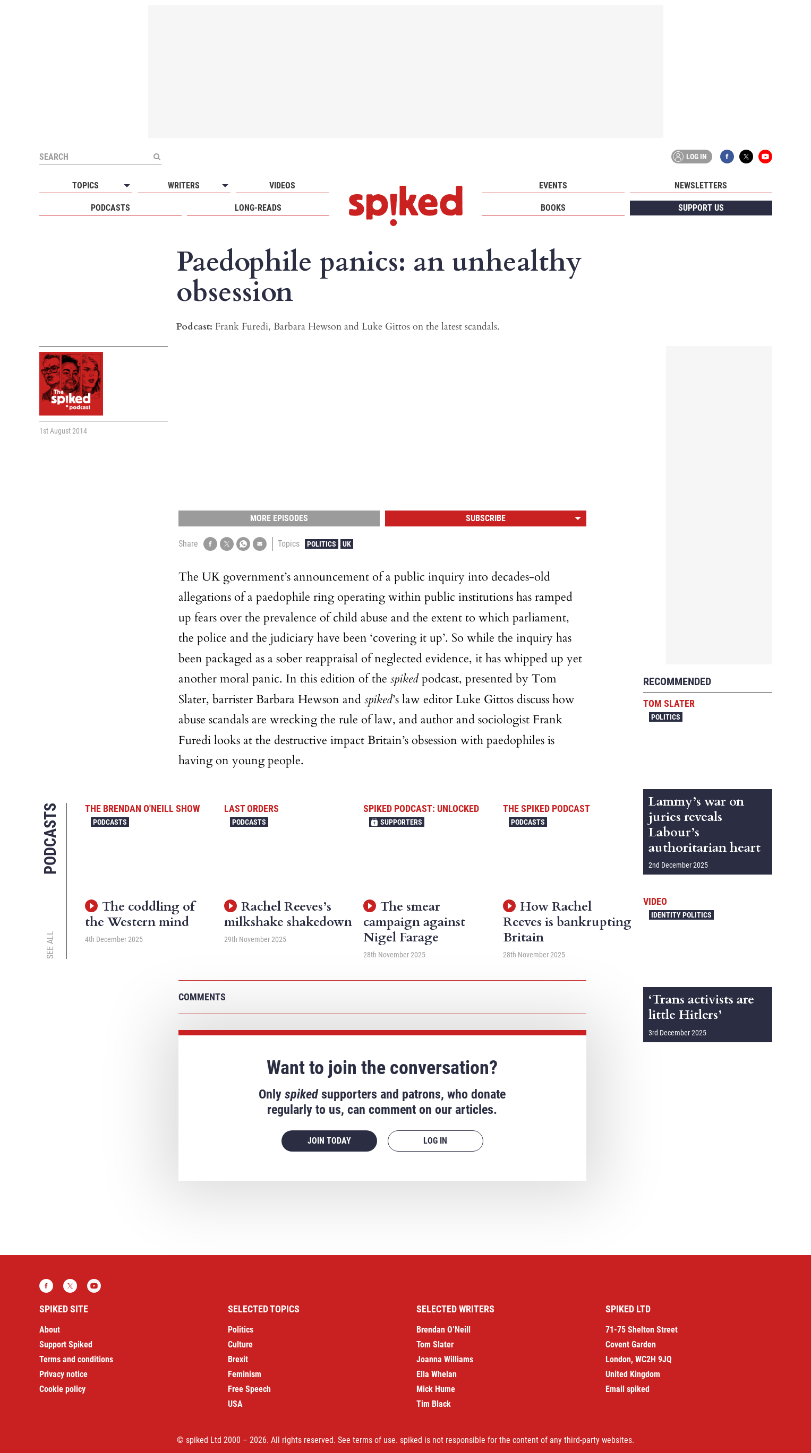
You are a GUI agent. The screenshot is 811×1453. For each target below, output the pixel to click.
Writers (184, 185)
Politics (321, 544)
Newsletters (701, 185)
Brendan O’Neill (443, 1330)
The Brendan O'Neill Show (142, 808)
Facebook (727, 156)
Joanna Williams (444, 1359)
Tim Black (433, 1404)
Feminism (244, 1374)
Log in (690, 156)
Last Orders (251, 808)
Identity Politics (681, 915)
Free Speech (249, 1389)
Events (553, 185)
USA (235, 1404)
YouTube (765, 156)
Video (655, 901)
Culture (240, 1344)
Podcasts (110, 208)
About (49, 1330)
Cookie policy (62, 1389)
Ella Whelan (436, 1374)
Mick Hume (435, 1389)
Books (553, 208)
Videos (282, 185)
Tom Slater (669, 703)
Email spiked (627, 1389)
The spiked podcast (546, 808)
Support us (701, 208)
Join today (329, 1141)
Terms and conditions (76, 1359)
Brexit (238, 1359)
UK (347, 544)
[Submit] (157, 157)
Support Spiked (65, 1344)
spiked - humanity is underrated (406, 206)
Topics (85, 185)
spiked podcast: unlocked (421, 808)
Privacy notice (63, 1374)
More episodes (279, 518)
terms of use (374, 1440)
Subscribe (486, 518)
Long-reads (258, 208)
